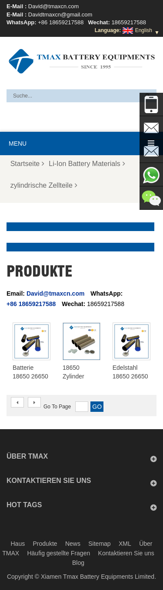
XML (125, 543)
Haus (18, 543)
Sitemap (99, 543)
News (72, 543)
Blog (78, 562)
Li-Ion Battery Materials (87, 163)
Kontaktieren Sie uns (126, 553)
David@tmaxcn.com (53, 6)
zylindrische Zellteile (43, 185)
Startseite (27, 163)
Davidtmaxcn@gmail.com (60, 14)
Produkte (45, 543)
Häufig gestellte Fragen (58, 553)
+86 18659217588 (60, 22)
